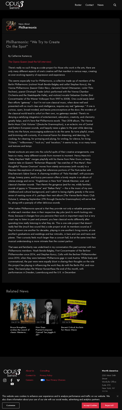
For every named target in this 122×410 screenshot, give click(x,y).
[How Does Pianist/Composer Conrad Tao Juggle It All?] (48, 311)
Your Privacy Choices (55, 379)
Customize (10, 406)
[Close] (118, 398)
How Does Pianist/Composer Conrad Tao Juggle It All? (45, 331)
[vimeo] (18, 380)
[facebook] (11, 380)
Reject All (109, 406)
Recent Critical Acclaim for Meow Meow (72, 328)
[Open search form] (115, 5)
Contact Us (31, 375)
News (100, 5)
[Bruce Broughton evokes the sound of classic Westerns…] (22, 311)
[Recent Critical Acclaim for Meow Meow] (73, 311)
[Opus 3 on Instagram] (4, 380)
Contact (89, 5)
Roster (78, 5)
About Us (30, 370)
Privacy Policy (46, 375)
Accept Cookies (90, 406)
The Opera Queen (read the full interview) (29, 62)
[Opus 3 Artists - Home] (15, 4)
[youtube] (12, 383)
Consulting (44, 370)
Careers (29, 379)
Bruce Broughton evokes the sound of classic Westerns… (20, 330)
